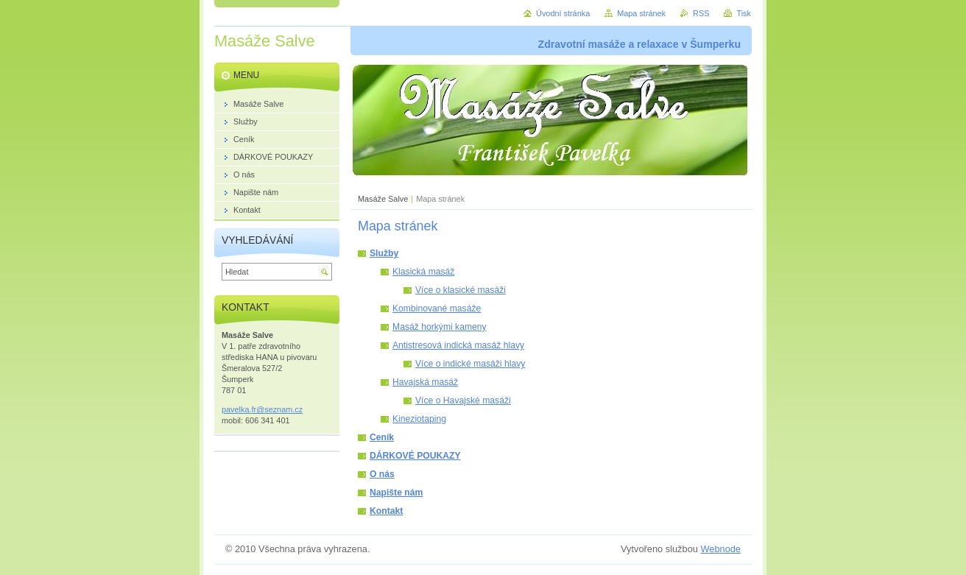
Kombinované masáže (436, 308)
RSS (701, 13)
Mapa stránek (641, 13)
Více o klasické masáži (460, 290)
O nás (382, 474)
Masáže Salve (383, 198)
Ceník (382, 437)
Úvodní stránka (563, 13)
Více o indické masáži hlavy (470, 364)
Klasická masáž (423, 272)
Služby (384, 253)
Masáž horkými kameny (439, 327)
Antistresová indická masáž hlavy (458, 345)
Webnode (720, 548)
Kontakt (386, 511)
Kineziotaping (419, 419)
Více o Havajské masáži (463, 400)
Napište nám (396, 492)
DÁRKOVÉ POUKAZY (415, 456)
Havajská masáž (425, 382)
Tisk (743, 13)
